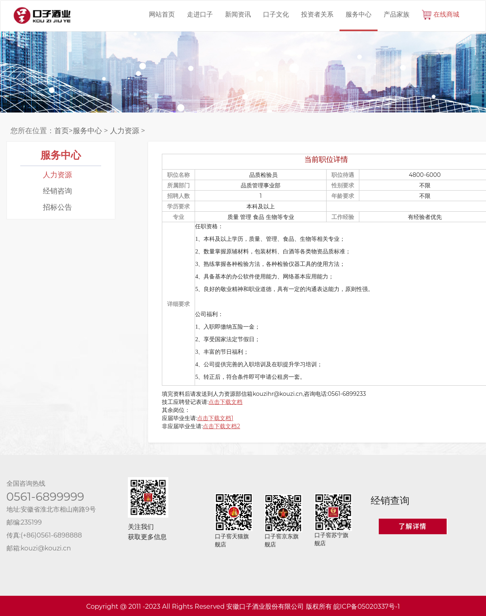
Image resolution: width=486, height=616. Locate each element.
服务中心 (358, 14)
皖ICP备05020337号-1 (366, 606)
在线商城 (440, 15)
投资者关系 (317, 14)
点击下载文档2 (221, 426)
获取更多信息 (147, 536)
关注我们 (141, 526)
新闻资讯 (238, 14)
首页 (61, 130)
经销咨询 (57, 191)
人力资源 (124, 130)
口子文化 (276, 14)
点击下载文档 (225, 402)
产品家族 (397, 14)
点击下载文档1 (215, 418)
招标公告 (57, 207)
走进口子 (200, 14)
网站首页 (162, 14)
